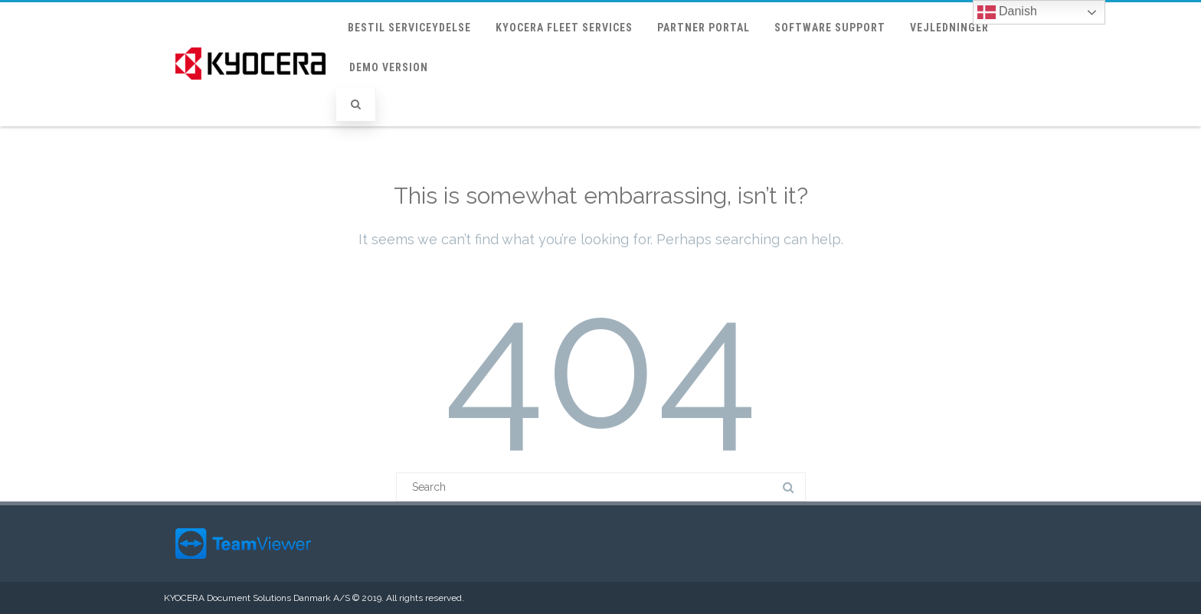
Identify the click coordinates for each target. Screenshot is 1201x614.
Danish (1007, 12)
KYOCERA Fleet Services (564, 27)
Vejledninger (949, 27)
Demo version (388, 67)
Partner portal (703, 27)
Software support (829, 27)
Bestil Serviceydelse (409, 27)
